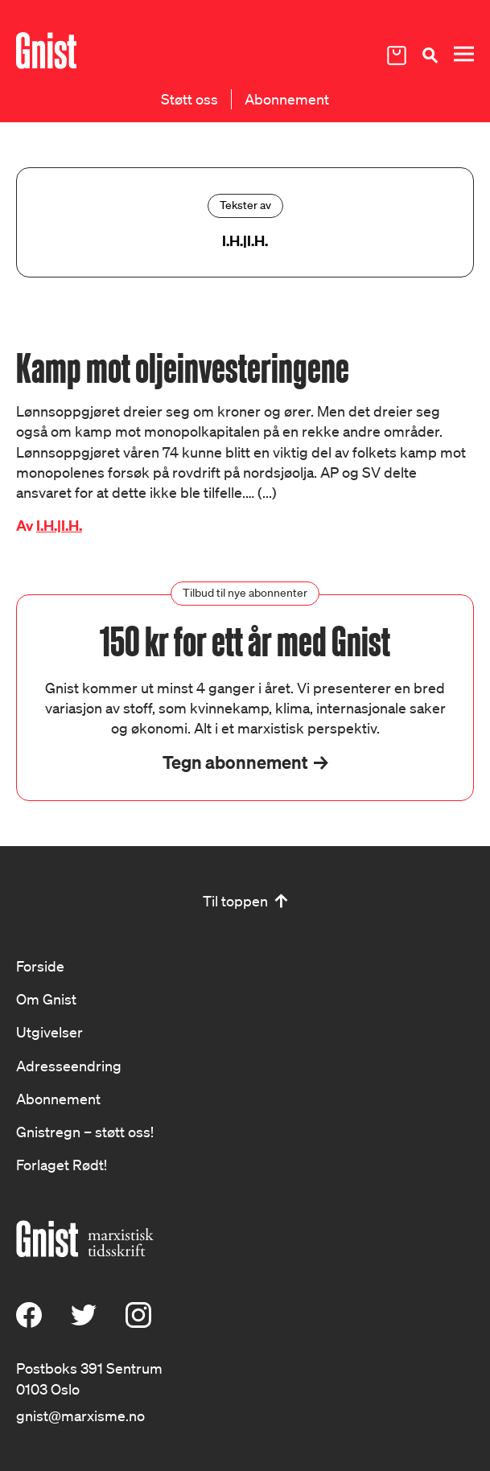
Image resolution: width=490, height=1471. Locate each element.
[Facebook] (29, 1322)
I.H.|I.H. (59, 525)
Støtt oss (189, 99)
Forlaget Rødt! (61, 1164)
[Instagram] (138, 1322)
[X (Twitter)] (84, 1322)
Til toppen (235, 901)
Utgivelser (49, 1032)
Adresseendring (68, 1065)
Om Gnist (46, 999)
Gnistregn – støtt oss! (85, 1131)
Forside (40, 966)
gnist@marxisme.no (80, 1415)
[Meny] (463, 54)
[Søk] (429, 55)
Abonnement (287, 99)
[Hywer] (46, 50)
